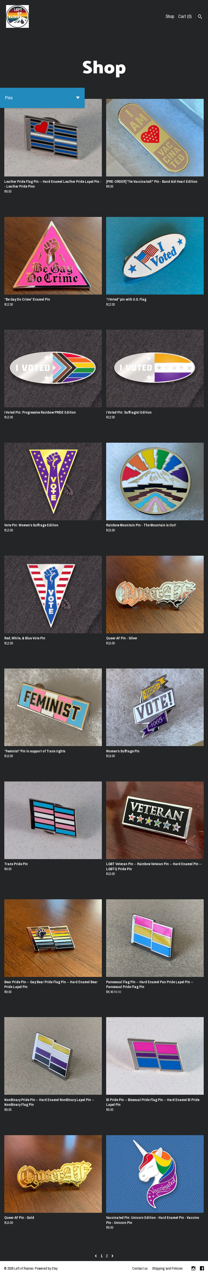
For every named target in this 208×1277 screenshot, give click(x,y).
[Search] (200, 17)
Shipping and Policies (167, 1268)
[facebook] (202, 1269)
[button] (42, 98)
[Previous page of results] (96, 1256)
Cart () (185, 16)
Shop (170, 16)
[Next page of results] (112, 1256)
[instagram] (193, 1269)
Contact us (140, 1268)
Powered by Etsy (46, 1268)
